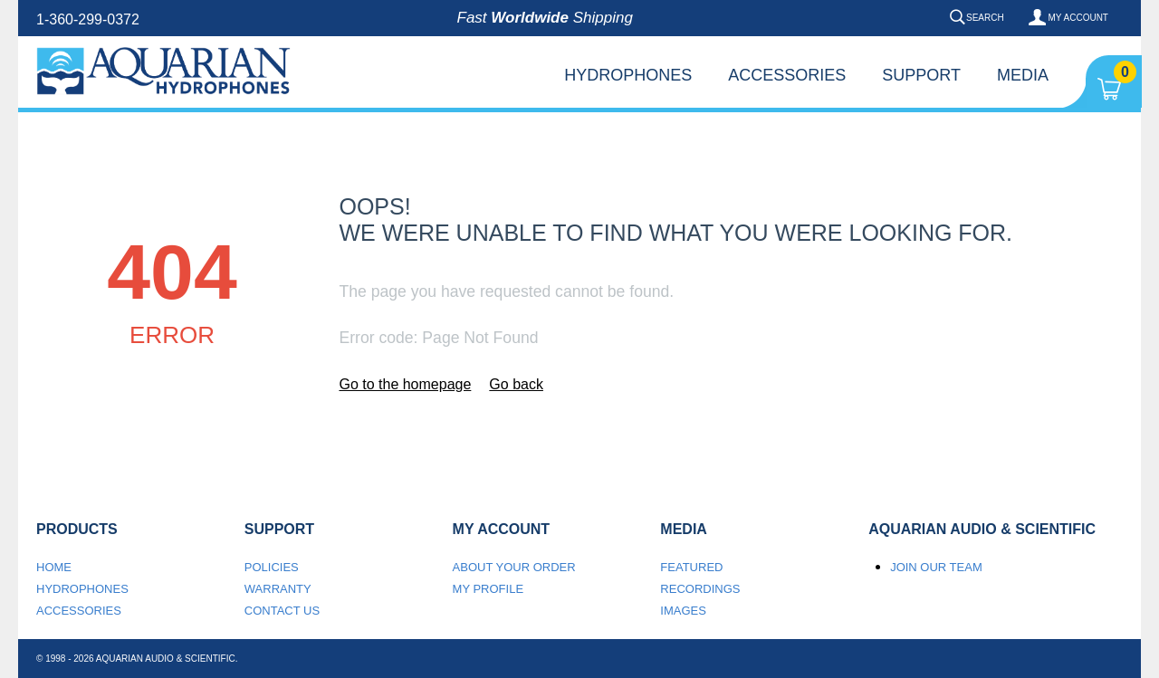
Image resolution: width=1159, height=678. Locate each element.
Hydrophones (628, 75)
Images (683, 610)
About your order (514, 567)
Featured (691, 567)
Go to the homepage (405, 384)
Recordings (700, 589)
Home (54, 567)
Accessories (787, 75)
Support (921, 75)
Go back (516, 384)
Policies (271, 567)
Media (1023, 75)
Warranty (277, 589)
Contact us (282, 610)
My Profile (488, 589)
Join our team (936, 567)
